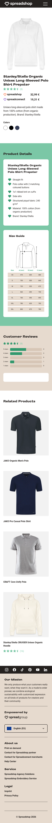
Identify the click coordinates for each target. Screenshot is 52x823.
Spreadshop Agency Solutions (19, 774)
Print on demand (12, 748)
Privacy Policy (11, 795)
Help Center (10, 761)
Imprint (8, 791)
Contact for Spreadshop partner (20, 752)
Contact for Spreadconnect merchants (23, 757)
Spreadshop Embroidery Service (20, 778)
